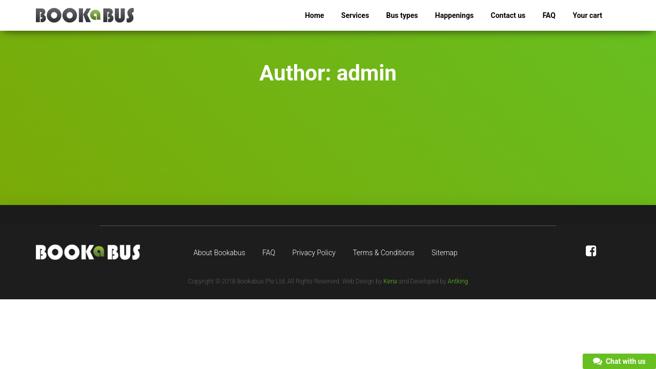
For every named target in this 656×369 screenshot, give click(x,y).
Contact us (508, 15)
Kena (390, 281)
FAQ (549, 15)
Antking (457, 281)
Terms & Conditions (383, 253)
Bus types (402, 15)
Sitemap (445, 253)
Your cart (587, 15)
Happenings (454, 15)
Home (314, 15)
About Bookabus (219, 253)
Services (355, 15)
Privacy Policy (313, 253)
